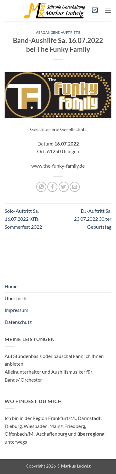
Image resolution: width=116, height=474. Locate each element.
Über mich (15, 298)
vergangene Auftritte (58, 32)
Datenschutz (18, 322)
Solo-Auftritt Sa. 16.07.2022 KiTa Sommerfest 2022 (23, 218)
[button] (95, 10)
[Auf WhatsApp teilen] (41, 187)
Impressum (16, 310)
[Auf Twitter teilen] (64, 187)
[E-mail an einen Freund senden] (75, 187)
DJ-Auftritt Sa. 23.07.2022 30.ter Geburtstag (92, 218)
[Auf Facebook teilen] (52, 187)
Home (11, 286)
